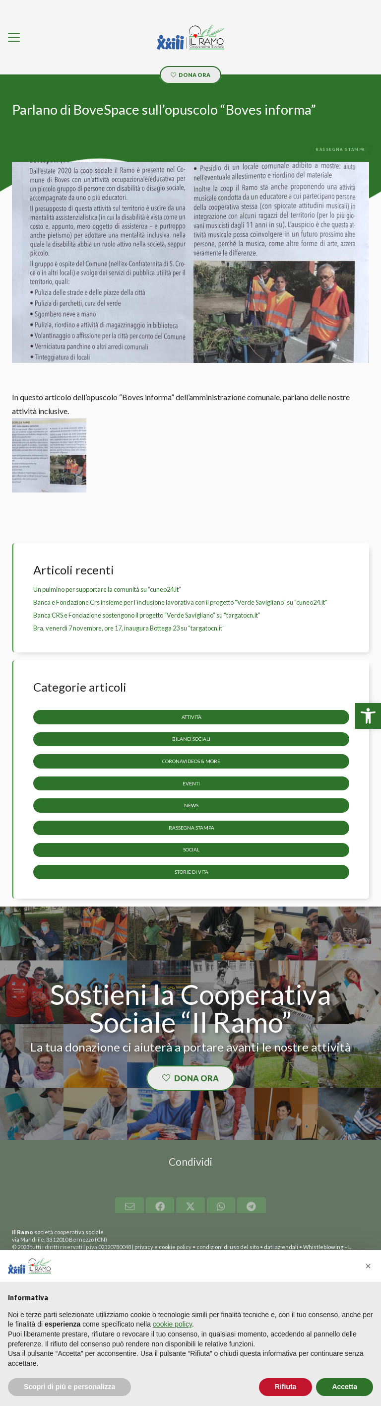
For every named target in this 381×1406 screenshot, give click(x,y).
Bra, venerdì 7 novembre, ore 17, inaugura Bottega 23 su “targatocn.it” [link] (129, 628)
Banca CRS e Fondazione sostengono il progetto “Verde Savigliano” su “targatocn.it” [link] (146, 615)
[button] (368, 1266)
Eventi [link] (191, 783)
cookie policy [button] (172, 1324)
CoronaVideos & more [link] (191, 761)
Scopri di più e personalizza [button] (69, 1387)
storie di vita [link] (191, 872)
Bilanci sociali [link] (191, 739)
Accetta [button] (344, 1387)
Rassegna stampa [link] (191, 827)
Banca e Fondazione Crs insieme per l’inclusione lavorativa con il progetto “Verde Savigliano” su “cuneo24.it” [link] (180, 602)
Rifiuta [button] (286, 1387)
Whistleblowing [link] (323, 1247)
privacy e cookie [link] (155, 1247)
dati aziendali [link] (281, 1247)
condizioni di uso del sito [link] (227, 1247)
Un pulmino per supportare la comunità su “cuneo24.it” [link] (107, 589)
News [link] (191, 805)
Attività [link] (191, 716)
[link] (368, 716)
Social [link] (191, 849)
